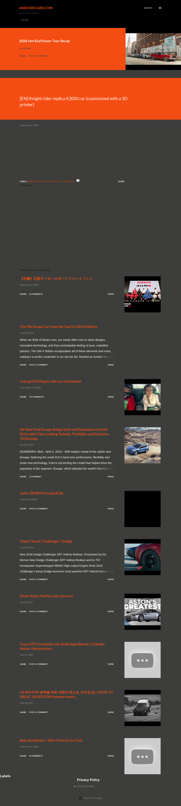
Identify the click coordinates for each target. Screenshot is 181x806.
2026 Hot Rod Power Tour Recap (44, 41)
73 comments (36, 397)
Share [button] (22, 56)
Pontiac (48, 181)
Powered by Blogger (90, 798)
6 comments (36, 294)
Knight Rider (35, 181)
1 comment (35, 476)
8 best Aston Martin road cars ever (46, 596)
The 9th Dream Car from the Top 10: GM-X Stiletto (58, 327)
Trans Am (68, 181)
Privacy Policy (86, 786)
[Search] (148, 8)
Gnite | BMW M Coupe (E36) (41, 493)
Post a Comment (38, 56)
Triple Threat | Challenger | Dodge (46, 541)
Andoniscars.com (36, 8)
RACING (25, 20)
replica (58, 181)
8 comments (36, 756)
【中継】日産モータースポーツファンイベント (56, 278)
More (111, 294)
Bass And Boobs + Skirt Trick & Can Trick (51, 740)
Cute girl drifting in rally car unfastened (50, 381)
